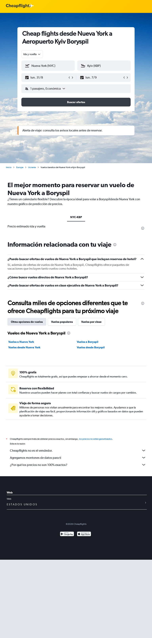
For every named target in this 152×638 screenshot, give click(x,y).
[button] (46, 77)
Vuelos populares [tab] (62, 321)
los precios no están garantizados (95, 439)
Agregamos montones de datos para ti (78, 457)
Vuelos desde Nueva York (24, 347)
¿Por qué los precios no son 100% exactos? (78, 464)
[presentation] (142, 228)
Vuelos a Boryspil (87, 341)
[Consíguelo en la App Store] (84, 534)
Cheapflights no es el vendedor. (78, 450)
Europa (19, 167)
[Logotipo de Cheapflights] (18, 6)
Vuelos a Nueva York (21, 341)
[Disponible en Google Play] (67, 534)
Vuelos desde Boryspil (91, 347)
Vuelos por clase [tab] (91, 321)
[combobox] (32, 54)
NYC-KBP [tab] (76, 217)
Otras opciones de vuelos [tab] (27, 321)
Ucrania (32, 167)
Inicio (8, 167)
